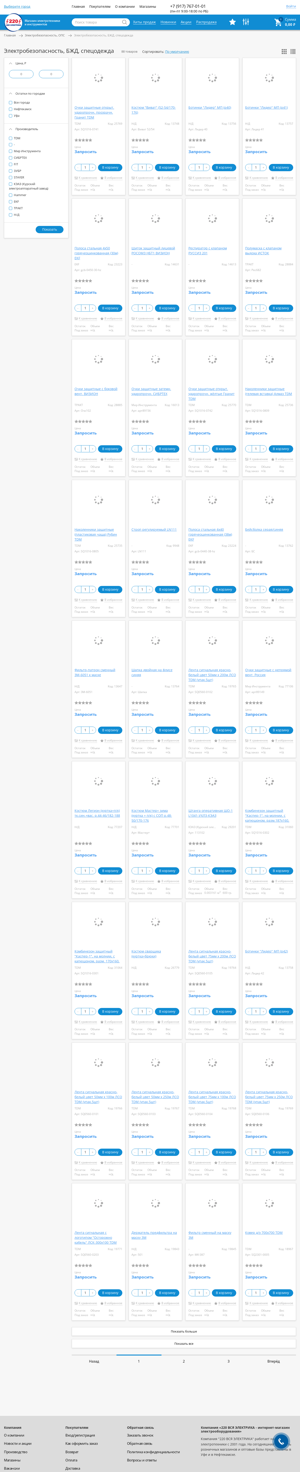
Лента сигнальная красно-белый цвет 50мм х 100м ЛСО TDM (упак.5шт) (98, 1097)
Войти (291, 6)
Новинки (168, 21)
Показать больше (184, 1331)
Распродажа (206, 21)
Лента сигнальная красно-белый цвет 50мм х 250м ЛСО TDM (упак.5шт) (155, 1097)
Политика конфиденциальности (153, 1451)
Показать (49, 229)
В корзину (110, 167)
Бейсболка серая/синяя (264, 529)
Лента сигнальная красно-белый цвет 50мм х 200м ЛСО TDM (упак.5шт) (212, 675)
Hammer (19, 195)
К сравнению (88, 178)
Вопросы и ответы (142, 1460)
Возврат (72, 1451)
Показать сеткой (284, 51)
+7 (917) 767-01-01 (189, 8)
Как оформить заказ (81, 1443)
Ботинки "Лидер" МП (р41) (266, 107)
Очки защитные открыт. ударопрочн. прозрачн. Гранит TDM (94, 112)
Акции (186, 21)
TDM (16, 138)
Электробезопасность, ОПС (45, 35)
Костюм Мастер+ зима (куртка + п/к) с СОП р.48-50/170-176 (151, 815)
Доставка (72, 1468)
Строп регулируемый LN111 (154, 529)
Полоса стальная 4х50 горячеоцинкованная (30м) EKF (96, 253)
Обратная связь (139, 1443)
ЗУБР (17, 171)
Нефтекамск (22, 109)
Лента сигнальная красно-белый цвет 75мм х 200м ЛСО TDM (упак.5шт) (212, 956)
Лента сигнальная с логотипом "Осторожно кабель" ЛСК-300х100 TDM (96, 1237)
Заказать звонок (140, 1435)
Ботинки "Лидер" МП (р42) (266, 951)
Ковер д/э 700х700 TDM (264, 1232)
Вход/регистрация (80, 1435)
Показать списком (293, 51)
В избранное (113, 178)
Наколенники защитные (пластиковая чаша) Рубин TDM (96, 534)
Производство (15, 1451)
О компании (125, 6)
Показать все (183, 1343)
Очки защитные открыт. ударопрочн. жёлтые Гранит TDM (211, 394)
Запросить (86, 151)
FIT (15, 164)
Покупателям (99, 6)
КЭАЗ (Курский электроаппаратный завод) (28, 186)
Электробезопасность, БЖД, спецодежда (103, 35)
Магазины (147, 6)
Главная (78, 6)
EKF (16, 201)
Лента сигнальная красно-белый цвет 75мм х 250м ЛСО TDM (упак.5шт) (269, 1097)
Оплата (71, 1460)
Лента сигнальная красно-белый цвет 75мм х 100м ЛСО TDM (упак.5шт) (212, 1097)
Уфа (16, 115)
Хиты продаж (144, 21)
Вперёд (273, 1361)
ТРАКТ (18, 208)
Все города (21, 102)
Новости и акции (18, 1443)
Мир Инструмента (27, 151)
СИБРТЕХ (20, 157)
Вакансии (12, 1468)
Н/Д (16, 215)
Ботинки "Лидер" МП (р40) (209, 107)
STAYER (18, 177)
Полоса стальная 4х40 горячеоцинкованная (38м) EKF (210, 534)
